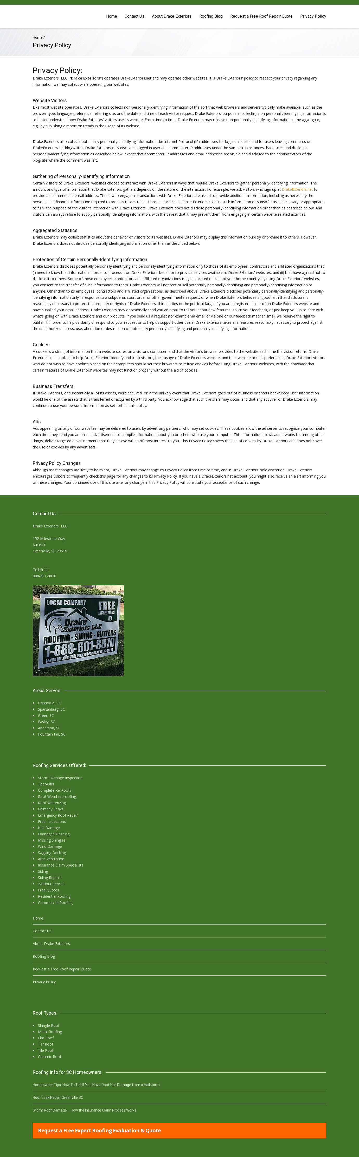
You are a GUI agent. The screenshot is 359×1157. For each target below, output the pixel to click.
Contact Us (134, 16)
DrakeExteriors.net (297, 189)
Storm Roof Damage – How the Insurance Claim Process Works (84, 1110)
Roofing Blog (211, 16)
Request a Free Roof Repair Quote (261, 16)
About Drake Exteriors (172, 16)
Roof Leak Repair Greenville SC (58, 1097)
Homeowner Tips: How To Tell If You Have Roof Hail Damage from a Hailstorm (96, 1085)
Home (111, 16)
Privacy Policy (313, 16)
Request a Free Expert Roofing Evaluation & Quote (99, 1130)
